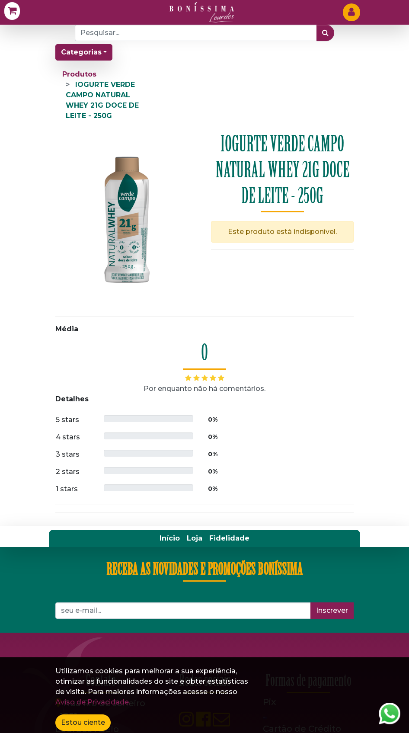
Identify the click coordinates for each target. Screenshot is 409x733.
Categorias (81, 52)
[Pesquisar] (325, 33)
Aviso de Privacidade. (92, 702)
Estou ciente (83, 722)
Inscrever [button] (332, 610)
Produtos (79, 74)
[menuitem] (169, 538)
